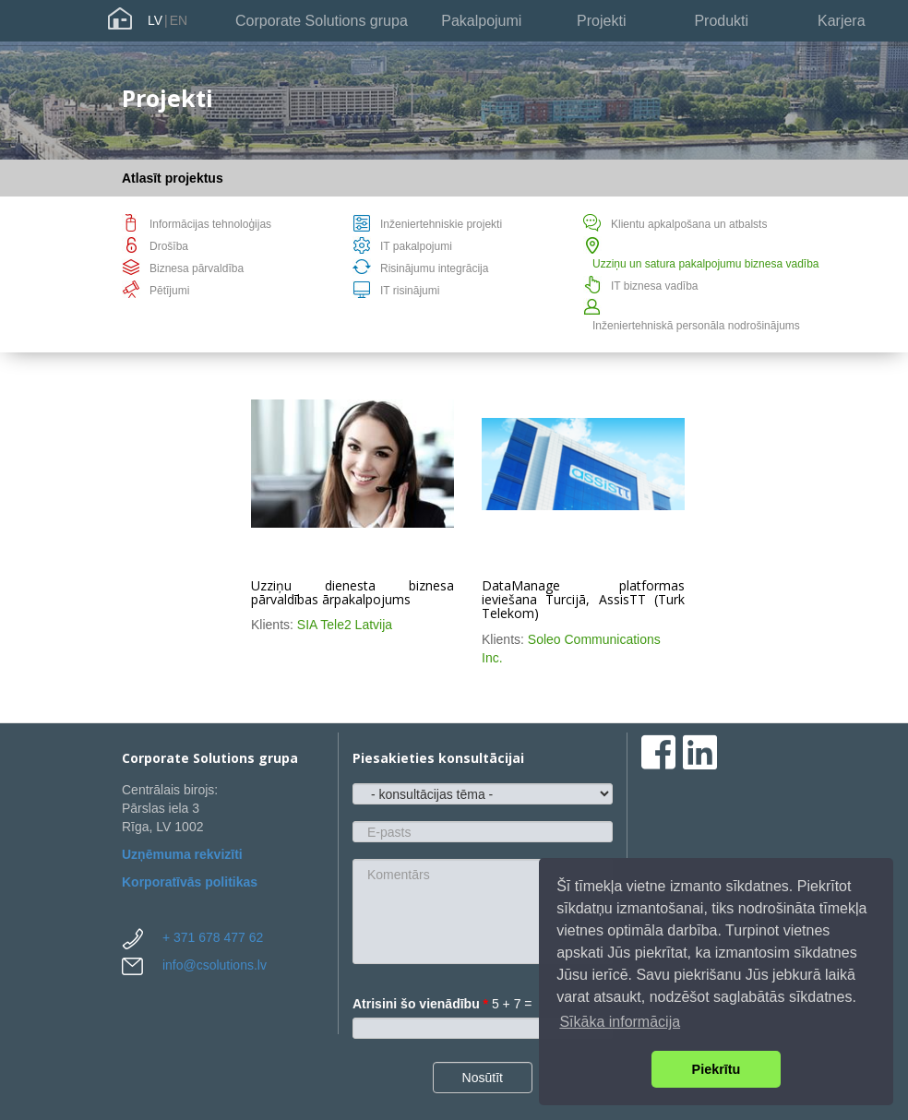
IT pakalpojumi (416, 246)
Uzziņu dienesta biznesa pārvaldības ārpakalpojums (352, 592)
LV (155, 20)
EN (178, 20)
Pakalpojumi (481, 21)
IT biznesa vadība (655, 286)
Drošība (168, 246)
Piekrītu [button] (716, 1069)
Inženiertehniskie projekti (441, 224)
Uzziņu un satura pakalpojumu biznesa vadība (705, 263)
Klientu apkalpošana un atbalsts (689, 224)
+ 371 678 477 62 (212, 937)
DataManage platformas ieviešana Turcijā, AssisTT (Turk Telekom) (583, 600)
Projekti (601, 21)
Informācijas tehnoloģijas (210, 224)
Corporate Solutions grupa (321, 21)
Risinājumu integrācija (434, 268)
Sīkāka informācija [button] (619, 1022)
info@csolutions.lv (214, 965)
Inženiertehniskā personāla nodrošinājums (696, 325)
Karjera (842, 21)
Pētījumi (169, 290)
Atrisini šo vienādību (420, 1003)
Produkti (721, 21)
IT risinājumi (409, 290)
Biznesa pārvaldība (196, 268)
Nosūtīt (482, 1077)
